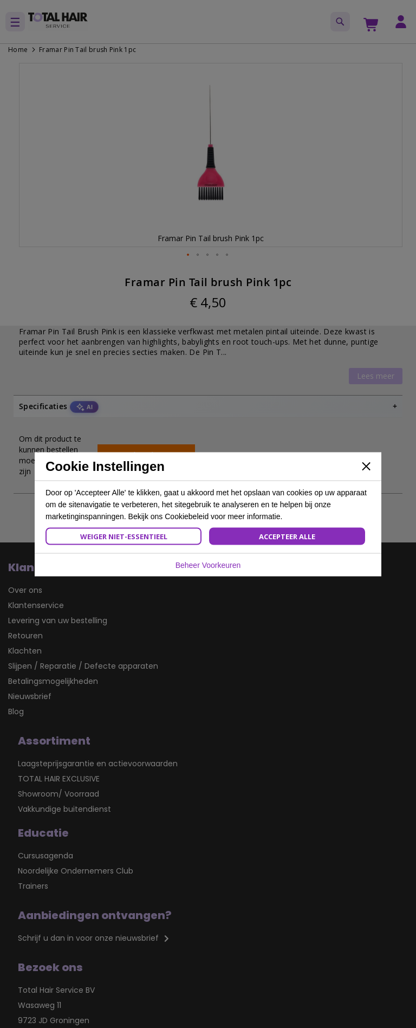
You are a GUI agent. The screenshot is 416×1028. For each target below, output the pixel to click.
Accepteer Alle (287, 536)
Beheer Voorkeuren (208, 564)
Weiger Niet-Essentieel (123, 536)
